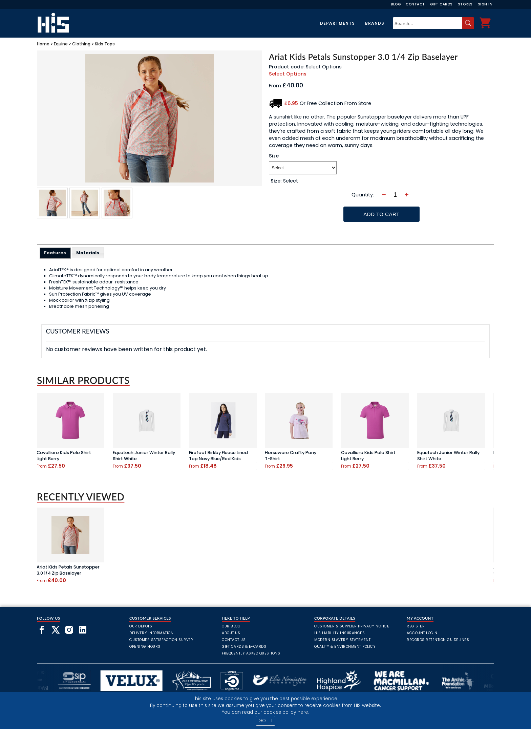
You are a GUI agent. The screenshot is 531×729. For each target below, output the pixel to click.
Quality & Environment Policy (345, 646)
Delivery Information (151, 633)
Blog (396, 4)
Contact (415, 4)
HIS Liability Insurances (339, 633)
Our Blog (231, 626)
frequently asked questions (251, 653)
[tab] (55, 253)
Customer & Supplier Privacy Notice (351, 626)
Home (43, 44)
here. (303, 712)
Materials (87, 253)
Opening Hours (145, 646)
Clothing (81, 44)
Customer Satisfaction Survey (161, 639)
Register (416, 626)
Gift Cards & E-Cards (244, 646)
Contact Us (234, 639)
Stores (465, 4)
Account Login (422, 633)
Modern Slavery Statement (342, 639)
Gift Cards (441, 4)
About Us (231, 633)
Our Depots (140, 626)
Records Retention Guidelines (438, 639)
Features (55, 253)
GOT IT (265, 720)
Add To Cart (381, 214)
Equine (61, 44)
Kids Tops (105, 44)
